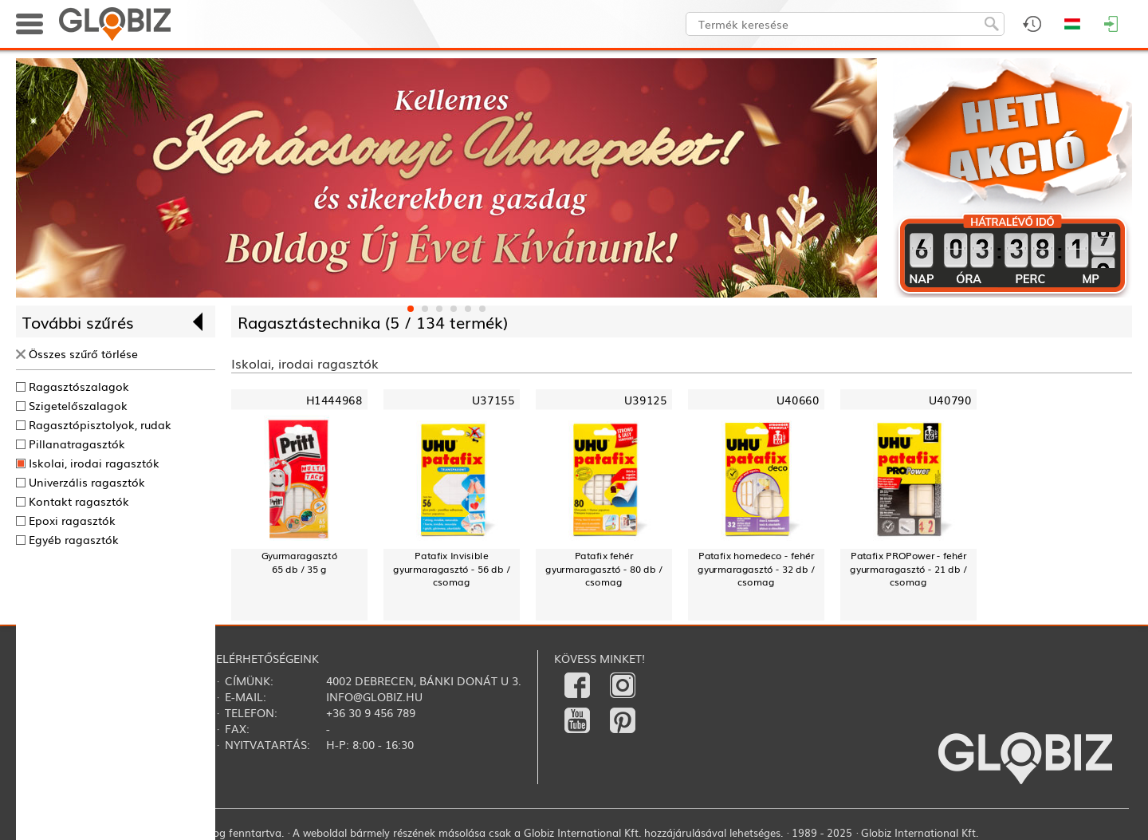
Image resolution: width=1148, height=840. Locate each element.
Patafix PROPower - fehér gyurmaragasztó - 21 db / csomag (908, 569)
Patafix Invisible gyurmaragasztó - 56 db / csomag (451, 569)
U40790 (950, 400)
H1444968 (334, 400)
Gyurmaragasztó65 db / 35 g (299, 562)
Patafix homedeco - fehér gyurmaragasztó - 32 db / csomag (756, 569)
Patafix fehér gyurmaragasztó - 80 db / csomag (603, 569)
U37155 (493, 400)
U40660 (797, 400)
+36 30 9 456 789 (370, 712)
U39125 (645, 400)
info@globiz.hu (374, 696)
